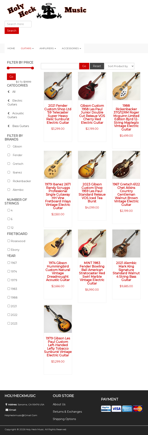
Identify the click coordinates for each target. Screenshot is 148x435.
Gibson (15, 146)
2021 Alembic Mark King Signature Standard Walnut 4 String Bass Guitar (126, 271)
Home (11, 48)
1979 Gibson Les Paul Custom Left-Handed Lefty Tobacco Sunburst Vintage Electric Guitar (58, 347)
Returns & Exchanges (67, 411)
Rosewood (16, 241)
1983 (12, 289)
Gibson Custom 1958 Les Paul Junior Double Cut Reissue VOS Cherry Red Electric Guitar (92, 114)
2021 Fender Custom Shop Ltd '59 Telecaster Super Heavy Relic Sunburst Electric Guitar (57, 114)
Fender (15, 155)
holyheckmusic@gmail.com (21, 415)
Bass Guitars (18, 126)
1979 (12, 280)
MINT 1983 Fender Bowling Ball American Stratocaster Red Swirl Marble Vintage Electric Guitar (92, 273)
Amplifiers (48, 48)
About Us (59, 404)
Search (11, 30)
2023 (12, 323)
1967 (12, 263)
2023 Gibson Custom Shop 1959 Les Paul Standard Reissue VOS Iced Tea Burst (92, 193)
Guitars (27, 48)
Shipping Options (64, 419)
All (11, 91)
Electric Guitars (15, 102)
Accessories (71, 48)
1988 (13, 297)
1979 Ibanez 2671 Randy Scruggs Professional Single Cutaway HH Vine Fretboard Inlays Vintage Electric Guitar (58, 196)
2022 (12, 315)
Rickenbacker (19, 181)
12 (10, 228)
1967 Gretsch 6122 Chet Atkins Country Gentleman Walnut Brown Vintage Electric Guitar (126, 195)
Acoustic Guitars (16, 115)
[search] (18, 24)
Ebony (13, 250)
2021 (12, 306)
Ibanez (15, 172)
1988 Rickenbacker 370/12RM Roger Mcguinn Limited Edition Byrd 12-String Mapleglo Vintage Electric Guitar (126, 117)
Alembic (16, 190)
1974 (12, 271)
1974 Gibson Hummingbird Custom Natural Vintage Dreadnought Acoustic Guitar (57, 271)
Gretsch (15, 164)
